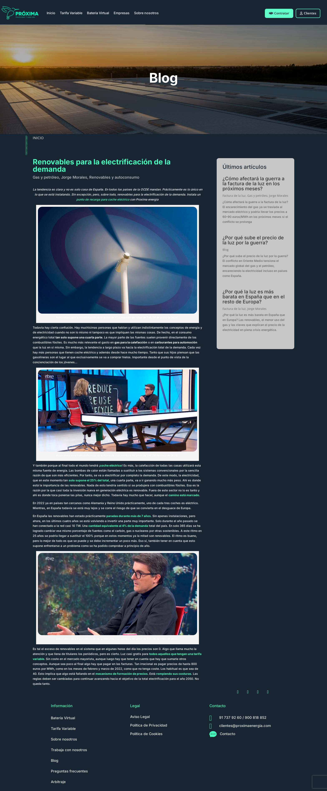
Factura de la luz (234, 196)
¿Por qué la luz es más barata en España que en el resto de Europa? (254, 297)
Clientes (308, 13)
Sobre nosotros (146, 13)
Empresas (122, 13)
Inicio (51, 13)
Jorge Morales (74, 177)
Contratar (279, 13)
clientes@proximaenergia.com (245, 726)
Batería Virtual (98, 13)
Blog (226, 250)
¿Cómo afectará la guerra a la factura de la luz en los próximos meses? (253, 184)
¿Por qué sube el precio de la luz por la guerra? (253, 240)
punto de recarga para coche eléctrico (102, 199)
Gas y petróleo (46, 177)
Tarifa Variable (71, 13)
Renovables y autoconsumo (114, 177)
